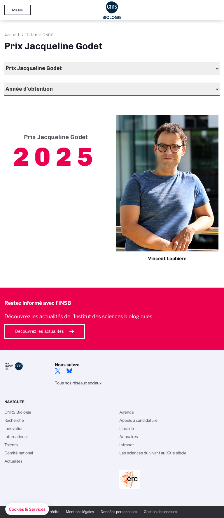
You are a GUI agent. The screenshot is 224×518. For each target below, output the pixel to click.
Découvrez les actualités (39, 331)
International (15, 436)
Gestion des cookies (160, 512)
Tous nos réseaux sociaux (78, 383)
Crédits (53, 512)
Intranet (126, 444)
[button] (27, 509)
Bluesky (69, 371)
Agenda (126, 412)
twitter (57, 371)
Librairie (126, 428)
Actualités (13, 461)
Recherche (14, 420)
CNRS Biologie (17, 412)
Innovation (14, 428)
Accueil (12, 34)
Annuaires (128, 436)
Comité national (18, 453)
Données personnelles (119, 512)
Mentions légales (80, 512)
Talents (11, 444)
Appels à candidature (138, 420)
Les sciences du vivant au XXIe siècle (152, 453)
